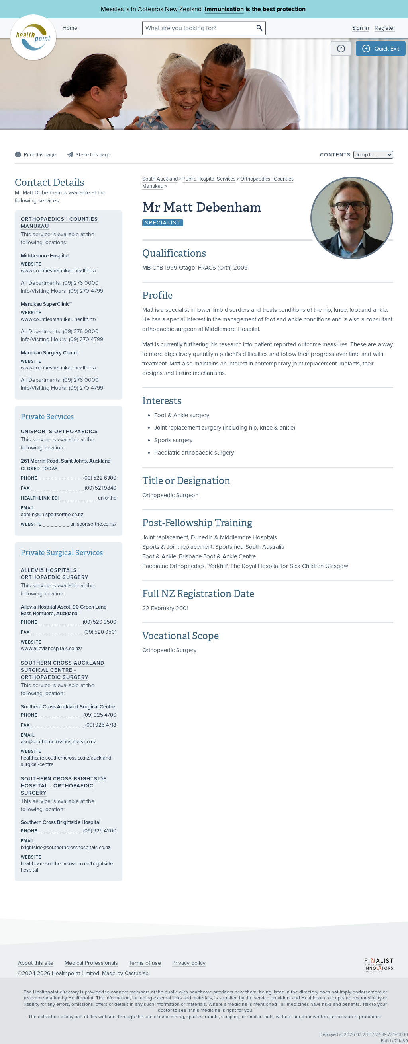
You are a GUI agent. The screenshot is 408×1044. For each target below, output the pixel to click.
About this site (35, 963)
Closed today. (40, 468)
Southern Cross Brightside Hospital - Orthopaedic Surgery (64, 786)
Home (70, 28)
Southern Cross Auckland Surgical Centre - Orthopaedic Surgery (62, 670)
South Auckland (160, 179)
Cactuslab (137, 973)
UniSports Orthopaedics (59, 431)
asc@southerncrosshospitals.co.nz (58, 742)
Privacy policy (189, 963)
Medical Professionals (91, 963)
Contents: (336, 155)
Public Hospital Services (208, 179)
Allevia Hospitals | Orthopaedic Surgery (54, 574)
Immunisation (224, 9)
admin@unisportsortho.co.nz (52, 514)
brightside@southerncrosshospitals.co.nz (65, 847)
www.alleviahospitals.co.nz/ (51, 648)
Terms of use (145, 963)
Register (385, 28)
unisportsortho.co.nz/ (93, 524)
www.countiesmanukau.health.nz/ (58, 271)
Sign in (360, 28)
